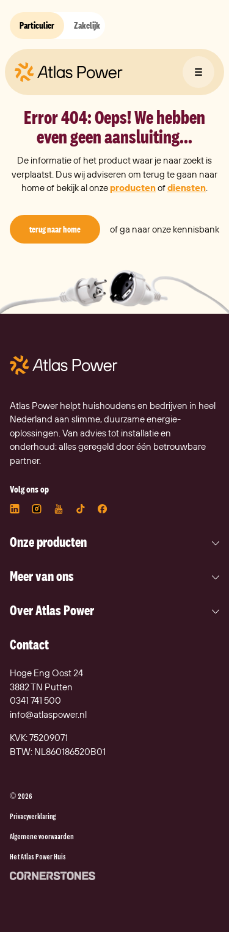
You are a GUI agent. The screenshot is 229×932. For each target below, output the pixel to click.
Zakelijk (87, 25)
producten (133, 187)
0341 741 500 (35, 700)
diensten (186, 187)
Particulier (37, 25)
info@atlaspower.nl (48, 714)
